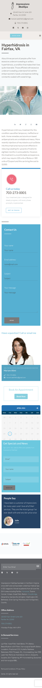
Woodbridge (32, 602)
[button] (40, 36)
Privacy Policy (20, 677)
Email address (10, 259)
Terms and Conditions (8, 677)
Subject (7, 273)
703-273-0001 (16, 193)
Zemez (3, 682)
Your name (9, 245)
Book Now (21, 396)
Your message (10, 288)
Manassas (25, 600)
